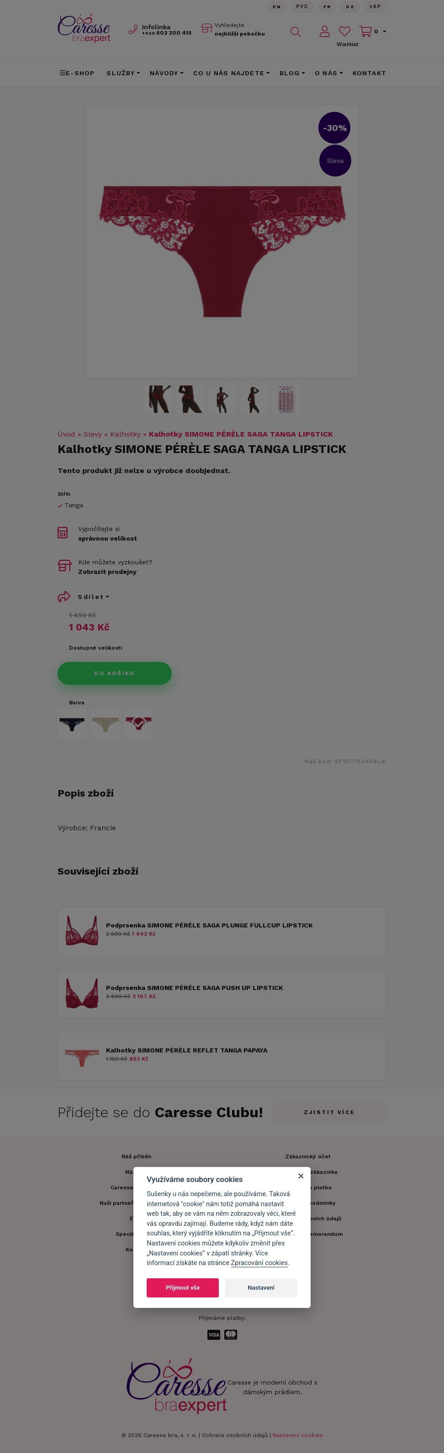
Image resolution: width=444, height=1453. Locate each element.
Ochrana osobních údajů (235, 1435)
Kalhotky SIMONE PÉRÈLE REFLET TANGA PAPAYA (186, 1050)
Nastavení (261, 1287)
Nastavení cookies (298, 1435)
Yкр (375, 6)
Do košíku (114, 673)
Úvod (66, 434)
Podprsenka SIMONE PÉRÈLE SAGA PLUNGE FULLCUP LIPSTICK (209, 925)
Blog (290, 73)
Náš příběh (136, 1156)
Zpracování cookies (259, 1263)
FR (327, 6)
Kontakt (369, 73)
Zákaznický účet (308, 1156)
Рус (302, 6)
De (350, 6)
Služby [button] (120, 73)
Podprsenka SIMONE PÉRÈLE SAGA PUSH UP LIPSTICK (194, 987)
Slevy (93, 434)
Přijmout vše (183, 1287)
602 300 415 (167, 33)
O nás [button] (326, 73)
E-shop (77, 73)
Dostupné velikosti (95, 648)
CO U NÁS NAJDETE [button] (228, 73)
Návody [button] (164, 73)
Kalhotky (125, 434)
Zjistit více (329, 1112)
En (276, 6)
